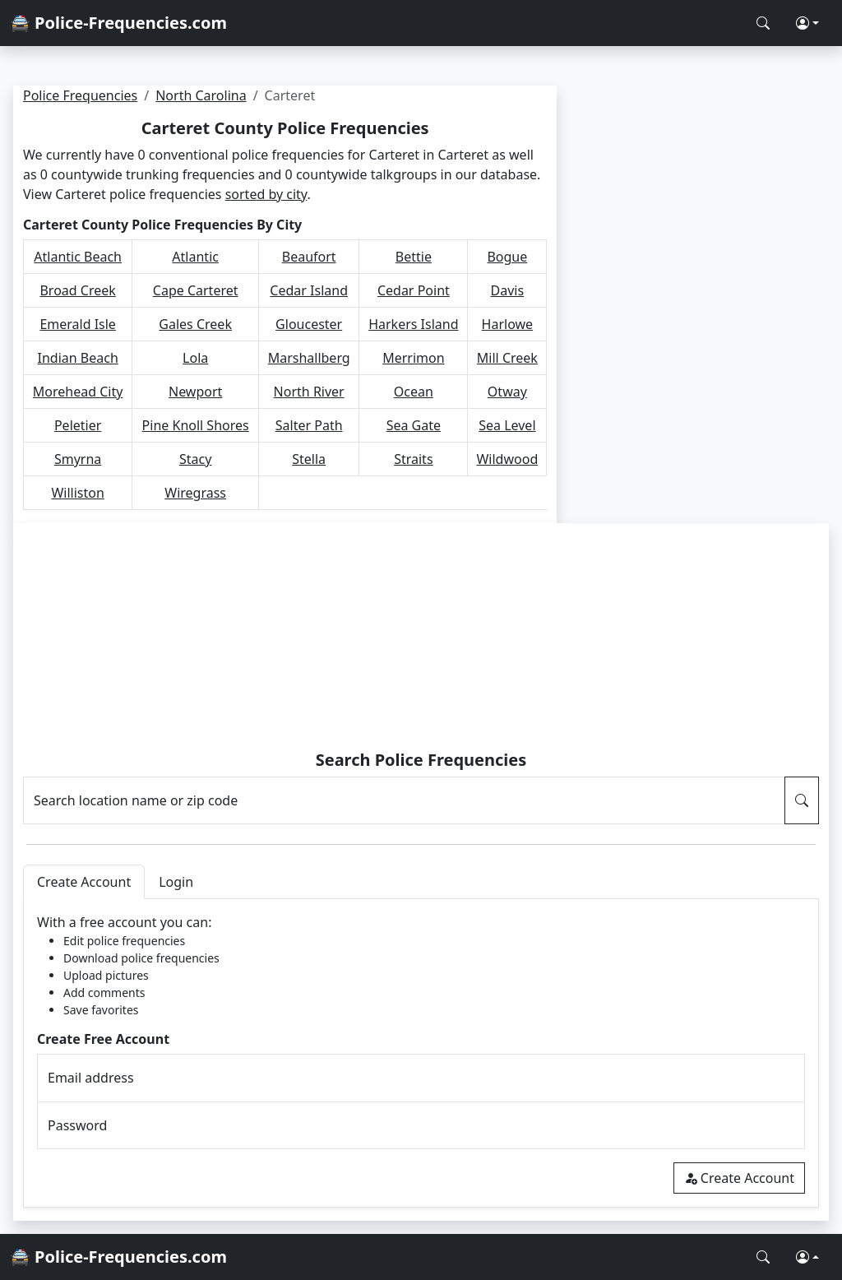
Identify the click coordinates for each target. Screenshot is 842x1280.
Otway (507, 392)
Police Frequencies (80, 95)
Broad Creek (77, 290)
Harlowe (508, 324)
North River (309, 392)
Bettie (414, 257)
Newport (195, 392)
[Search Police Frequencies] (763, 23)
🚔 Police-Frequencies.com (118, 23)
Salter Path (309, 425)
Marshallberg (309, 358)
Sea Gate (413, 425)
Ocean (413, 392)
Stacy (195, 459)
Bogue (507, 257)
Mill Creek (507, 358)
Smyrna (77, 459)
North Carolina (200, 95)
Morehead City (78, 392)
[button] (807, 23)
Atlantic (195, 257)
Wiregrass (195, 493)
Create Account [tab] (84, 882)
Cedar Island (309, 290)
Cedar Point (413, 290)
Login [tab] (176, 882)
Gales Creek (195, 324)
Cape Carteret (195, 290)
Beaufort (309, 257)
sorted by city (266, 194)
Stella (309, 459)
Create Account (739, 1178)
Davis (508, 290)
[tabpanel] (421, 1053)
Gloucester (308, 324)
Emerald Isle (77, 324)
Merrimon (413, 358)
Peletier (77, 425)
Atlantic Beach (78, 257)
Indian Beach (78, 358)
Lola (195, 358)
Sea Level (507, 425)
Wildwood (507, 459)
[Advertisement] (421, 639)
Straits (413, 459)
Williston (77, 493)
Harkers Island (413, 324)
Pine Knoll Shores (195, 425)
